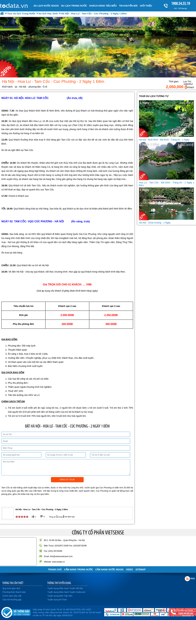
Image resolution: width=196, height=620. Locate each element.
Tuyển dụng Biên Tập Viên (59, 596)
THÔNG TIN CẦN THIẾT (12, 583)
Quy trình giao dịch (11, 588)
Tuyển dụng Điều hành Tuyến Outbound (66, 592)
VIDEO (129, 569)
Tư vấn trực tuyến (185, 612)
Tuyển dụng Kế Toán (57, 599)
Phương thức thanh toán (14, 592)
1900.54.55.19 (180, 3)
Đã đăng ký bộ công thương (16, 611)
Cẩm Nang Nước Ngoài (109, 569)
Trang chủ (55, 569)
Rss (187, 578)
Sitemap (140, 569)
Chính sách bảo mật (11, 596)
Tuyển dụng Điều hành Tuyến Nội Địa (65, 588)
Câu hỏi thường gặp (12, 599)
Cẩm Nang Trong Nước (78, 569)
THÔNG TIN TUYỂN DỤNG (59, 583)
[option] (98, 47)
